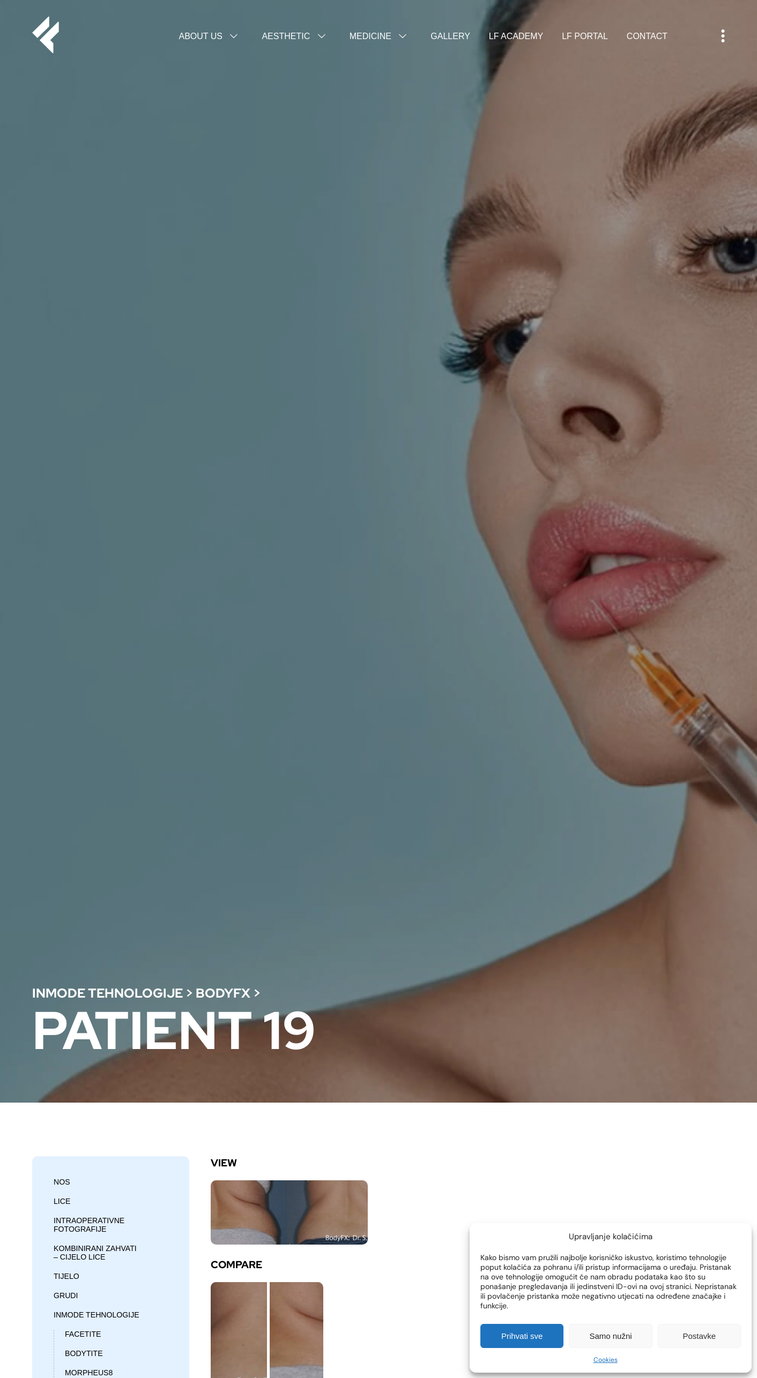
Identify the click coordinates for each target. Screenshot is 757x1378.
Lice (62, 1201)
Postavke (699, 1335)
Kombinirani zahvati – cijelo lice (95, 1252)
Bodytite (84, 1353)
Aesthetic (296, 36)
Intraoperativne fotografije (89, 1224)
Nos (62, 1182)
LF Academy (516, 36)
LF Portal (585, 36)
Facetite (83, 1334)
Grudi (66, 1295)
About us (211, 36)
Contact (647, 36)
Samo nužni (610, 1335)
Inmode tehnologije (107, 993)
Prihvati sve (522, 1335)
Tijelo (66, 1276)
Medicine (381, 36)
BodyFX (223, 993)
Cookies (605, 1359)
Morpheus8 (89, 1372)
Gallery (450, 36)
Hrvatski (694, 36)
